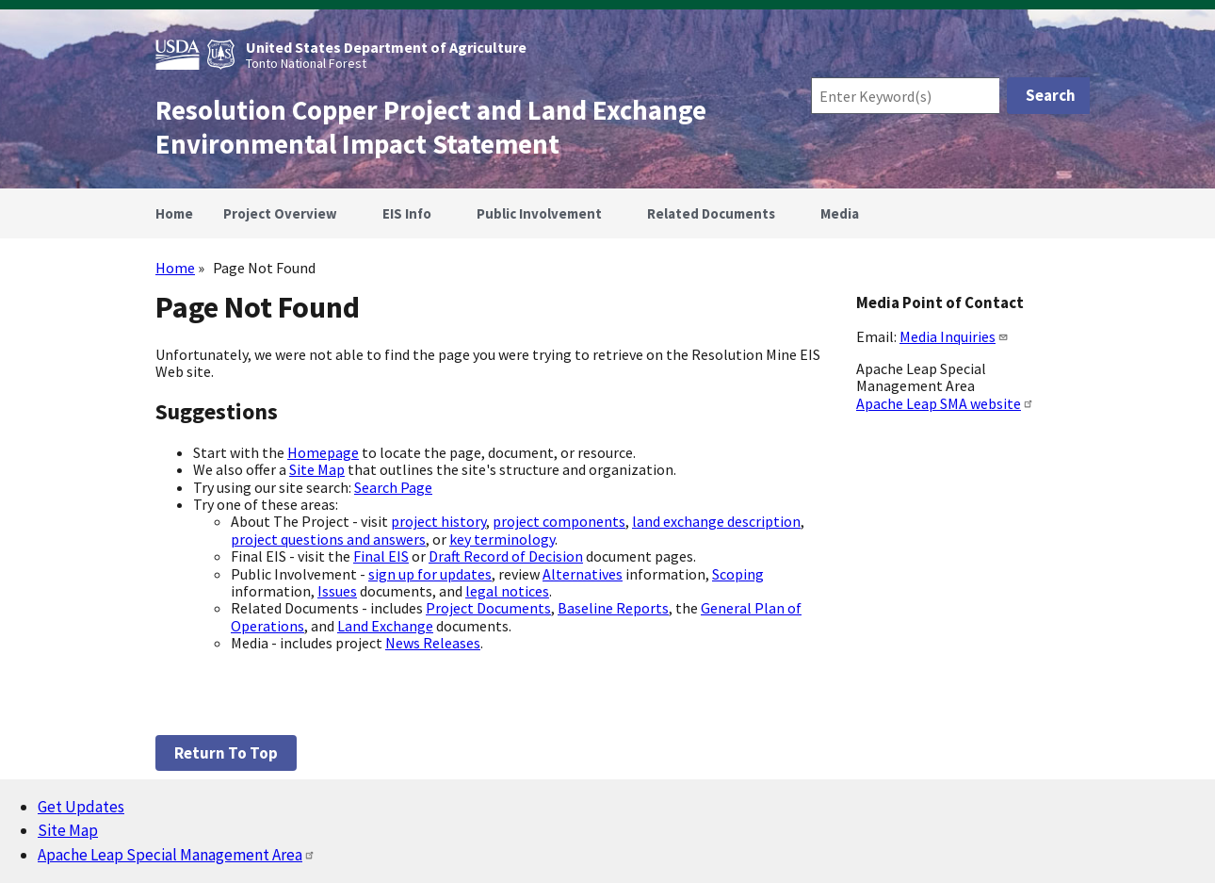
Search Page (393, 487)
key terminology (502, 539)
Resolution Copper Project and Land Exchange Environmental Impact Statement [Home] (430, 127)
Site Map (317, 469)
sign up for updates (430, 573)
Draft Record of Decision (506, 556)
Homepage (323, 452)
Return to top (226, 753)
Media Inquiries (954, 336)
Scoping (738, 573)
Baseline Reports (613, 607)
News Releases (432, 642)
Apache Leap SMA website (945, 403)
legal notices (507, 590)
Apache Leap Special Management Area (177, 854)
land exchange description (716, 521)
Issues (337, 590)
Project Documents (488, 607)
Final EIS (381, 556)
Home (175, 267)
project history (438, 521)
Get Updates (81, 806)
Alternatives (583, 573)
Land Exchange (385, 625)
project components (559, 521)
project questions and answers (328, 539)
